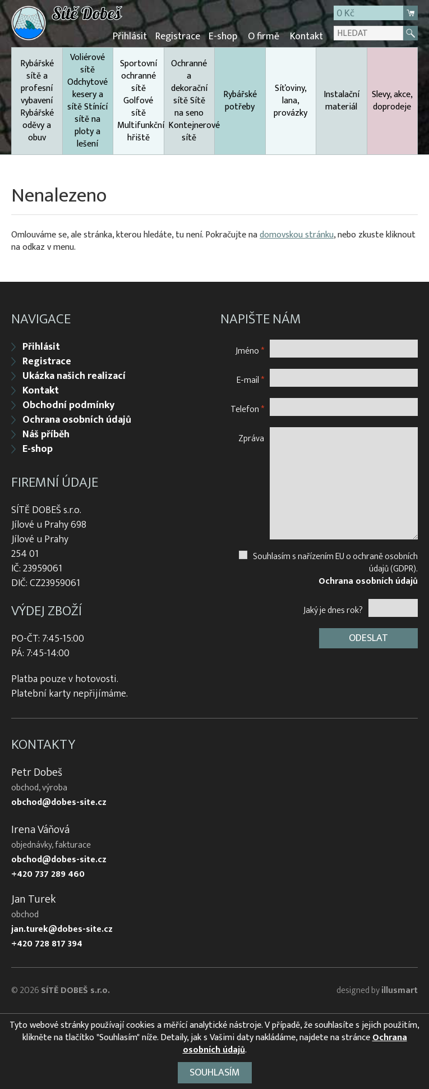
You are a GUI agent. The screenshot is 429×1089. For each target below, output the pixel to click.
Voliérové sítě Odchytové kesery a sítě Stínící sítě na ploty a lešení (87, 101)
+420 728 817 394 (46, 944)
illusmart (399, 990)
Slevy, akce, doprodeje (392, 101)
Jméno (250, 351)
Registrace (177, 36)
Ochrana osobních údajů (76, 419)
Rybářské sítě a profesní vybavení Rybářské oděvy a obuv (37, 100)
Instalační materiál (341, 101)
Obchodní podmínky (68, 405)
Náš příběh (46, 434)
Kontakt (306, 36)
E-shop (223, 36)
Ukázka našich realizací (74, 376)
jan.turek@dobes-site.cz (62, 929)
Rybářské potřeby (240, 101)
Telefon (247, 409)
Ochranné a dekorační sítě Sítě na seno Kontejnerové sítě (191, 100)
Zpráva (251, 438)
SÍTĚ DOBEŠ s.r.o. (75, 990)
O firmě (263, 36)
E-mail (250, 380)
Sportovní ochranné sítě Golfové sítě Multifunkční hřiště (140, 100)
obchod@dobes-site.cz (59, 803)
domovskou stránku (297, 234)
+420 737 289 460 (48, 874)
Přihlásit (130, 36)
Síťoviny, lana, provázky (290, 101)
